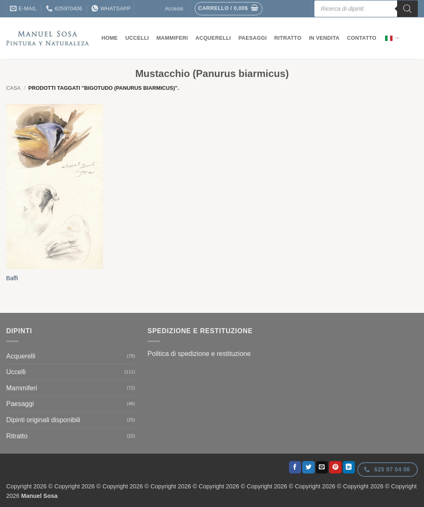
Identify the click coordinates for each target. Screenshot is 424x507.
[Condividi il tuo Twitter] (308, 467)
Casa (13, 88)
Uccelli (137, 38)
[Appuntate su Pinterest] (335, 467)
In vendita (324, 38)
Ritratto (287, 38)
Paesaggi (252, 38)
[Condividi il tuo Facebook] (295, 467)
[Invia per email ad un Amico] (322, 467)
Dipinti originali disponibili (43, 419)
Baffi (12, 278)
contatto (361, 38)
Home (109, 38)
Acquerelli (213, 38)
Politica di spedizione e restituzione (199, 353)
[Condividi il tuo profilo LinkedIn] (349, 467)
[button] (229, 8)
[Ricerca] (407, 8)
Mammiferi (172, 38)
